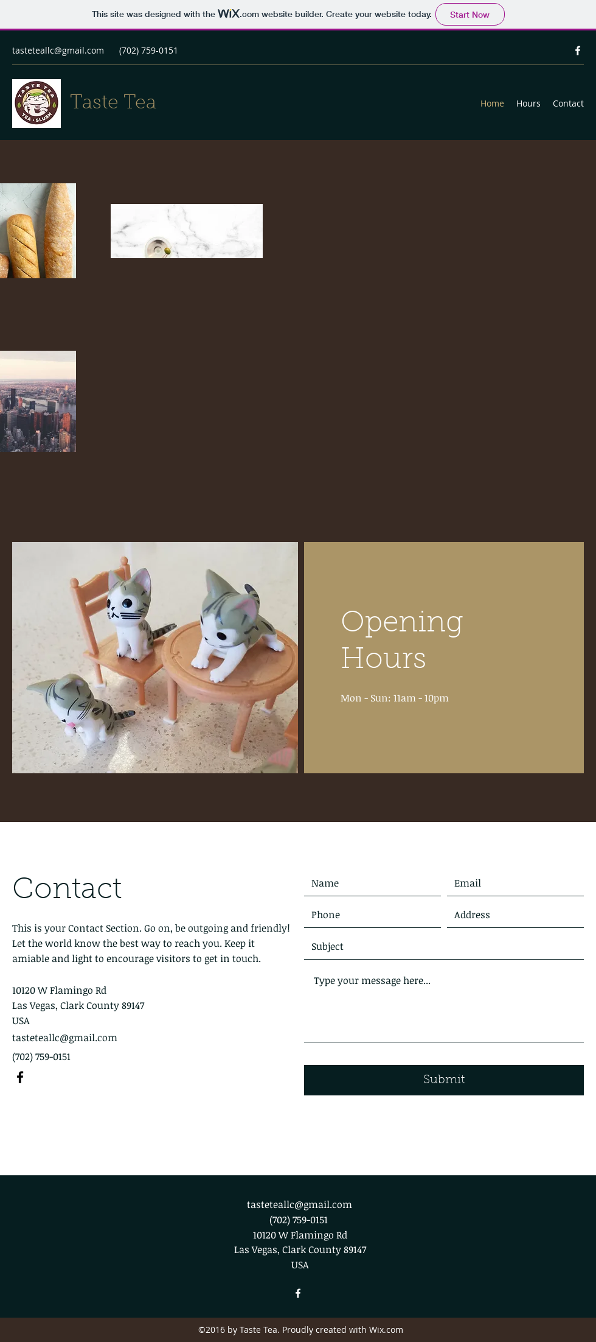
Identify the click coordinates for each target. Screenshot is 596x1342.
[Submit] (444, 1080)
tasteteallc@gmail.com (58, 50)
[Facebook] (578, 50)
